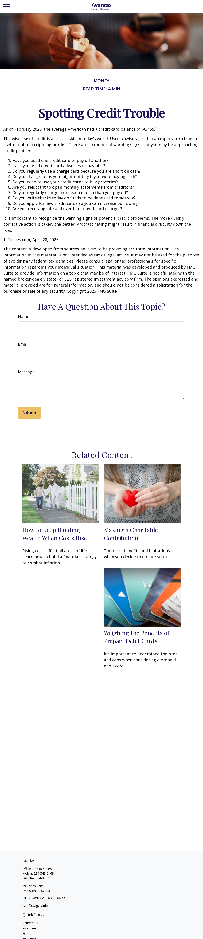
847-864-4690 (43, 869)
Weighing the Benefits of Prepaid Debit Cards (136, 637)
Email (23, 344)
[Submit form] (29, 413)
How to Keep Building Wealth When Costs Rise (54, 534)
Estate (26, 933)
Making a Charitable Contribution (131, 534)
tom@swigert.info (35, 905)
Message (26, 371)
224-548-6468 (44, 873)
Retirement (30, 923)
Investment (30, 928)
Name (23, 316)
